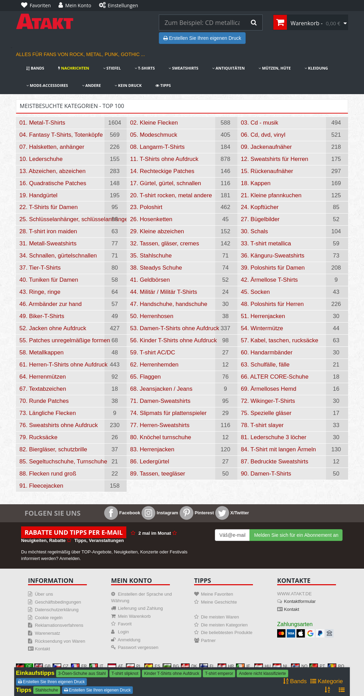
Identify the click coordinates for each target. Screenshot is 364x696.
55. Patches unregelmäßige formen (61, 340)
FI (206, 666)
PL (134, 666)
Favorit (125, 623)
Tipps (163, 85)
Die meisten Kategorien (224, 624)
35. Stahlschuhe (151, 255)
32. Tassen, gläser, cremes (164, 243)
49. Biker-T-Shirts (41, 316)
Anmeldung (129, 639)
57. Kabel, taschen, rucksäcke (279, 340)
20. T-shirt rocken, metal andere (171, 195)
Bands (35, 68)
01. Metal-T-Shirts (42, 122)
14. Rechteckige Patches (162, 171)
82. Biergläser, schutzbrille (53, 449)
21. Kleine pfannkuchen (271, 195)
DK (189, 666)
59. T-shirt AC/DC (152, 352)
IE (243, 666)
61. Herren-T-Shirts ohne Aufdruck (61, 364)
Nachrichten (73, 68)
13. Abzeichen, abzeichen (52, 171)
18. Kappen (256, 183)
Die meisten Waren (220, 617)
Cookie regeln (49, 617)
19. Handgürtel (38, 195)
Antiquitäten (228, 68)
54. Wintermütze (262, 328)
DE (24, 666)
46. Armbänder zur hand (50, 304)
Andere (91, 85)
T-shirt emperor (219, 673)
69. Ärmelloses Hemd (268, 389)
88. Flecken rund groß (47, 473)
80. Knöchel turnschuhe (160, 437)
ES (152, 666)
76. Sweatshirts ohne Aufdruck (58, 425)
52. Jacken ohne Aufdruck (52, 328)
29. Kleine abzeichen (157, 231)
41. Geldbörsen (150, 280)
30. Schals (254, 231)
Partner (208, 640)
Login (123, 631)
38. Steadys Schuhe (156, 267)
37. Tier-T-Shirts (40, 267)
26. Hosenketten (151, 219)
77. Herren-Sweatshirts (160, 425)
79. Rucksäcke (38, 437)
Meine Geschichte (219, 602)
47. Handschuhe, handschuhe (168, 304)
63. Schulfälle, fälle (265, 364)
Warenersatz (47, 633)
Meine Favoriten (217, 594)
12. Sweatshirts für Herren (274, 159)
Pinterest (197, 512)
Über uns (44, 594)
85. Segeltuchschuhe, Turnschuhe (61, 461)
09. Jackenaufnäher (266, 147)
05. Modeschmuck (153, 135)
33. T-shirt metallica (266, 243)
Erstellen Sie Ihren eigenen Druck (202, 38)
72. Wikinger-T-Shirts (268, 401)
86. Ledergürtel (149, 461)
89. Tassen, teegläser (157, 473)
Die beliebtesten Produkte (227, 632)
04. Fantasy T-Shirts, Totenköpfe (61, 135)
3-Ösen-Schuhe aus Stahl (82, 673)
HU (262, 666)
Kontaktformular (300, 601)
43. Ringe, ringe (39, 292)
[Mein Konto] (76, 5)
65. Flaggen (145, 376)
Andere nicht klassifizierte (262, 673)
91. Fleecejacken (41, 485)
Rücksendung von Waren (60, 641)
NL (280, 666)
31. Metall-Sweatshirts (47, 243)
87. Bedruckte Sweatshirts (274, 461)
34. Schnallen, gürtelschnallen (58, 255)
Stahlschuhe (46, 690)
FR (79, 666)
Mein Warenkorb (134, 616)
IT (96, 666)
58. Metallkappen (41, 352)
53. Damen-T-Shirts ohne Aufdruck (172, 328)
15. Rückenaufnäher (267, 171)
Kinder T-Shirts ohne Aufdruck (171, 673)
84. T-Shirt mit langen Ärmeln (278, 449)
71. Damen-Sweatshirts (160, 401)
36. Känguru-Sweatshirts (272, 255)
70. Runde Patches (44, 401)
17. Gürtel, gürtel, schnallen (165, 183)
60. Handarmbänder (266, 352)
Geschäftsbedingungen (58, 602)
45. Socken (255, 292)
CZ (61, 666)
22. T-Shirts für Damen (48, 207)
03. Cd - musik (259, 122)
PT (317, 666)
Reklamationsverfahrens (59, 625)
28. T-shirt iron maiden (48, 231)
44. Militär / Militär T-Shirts (163, 292)
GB (42, 666)
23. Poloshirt (146, 207)
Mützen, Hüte (274, 68)
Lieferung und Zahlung (140, 608)
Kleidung (316, 68)
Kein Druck (128, 85)
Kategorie (326, 681)
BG (171, 666)
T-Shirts (145, 68)
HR (226, 666)
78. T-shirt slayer (262, 425)
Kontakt (42, 648)
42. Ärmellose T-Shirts (269, 280)
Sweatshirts (183, 68)
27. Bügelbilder (260, 219)
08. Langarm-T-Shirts (157, 147)
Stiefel (112, 68)
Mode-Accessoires (47, 85)
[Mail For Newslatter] (232, 535)
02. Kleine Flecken (154, 122)
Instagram (160, 512)
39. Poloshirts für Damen (273, 267)
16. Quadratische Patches (52, 183)
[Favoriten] (37, 5)
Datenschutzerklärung (57, 609)
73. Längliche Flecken (47, 413)
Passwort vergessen (138, 647)
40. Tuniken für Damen (48, 280)
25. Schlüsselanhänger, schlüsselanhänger (61, 219)
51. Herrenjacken (263, 316)
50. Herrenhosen (151, 316)
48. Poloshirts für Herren (272, 304)
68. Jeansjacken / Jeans (161, 389)
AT (115, 666)
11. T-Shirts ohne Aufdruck (164, 159)
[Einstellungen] (120, 5)
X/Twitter (232, 512)
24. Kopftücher (260, 207)
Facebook (122, 512)
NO (299, 666)
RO (336, 666)
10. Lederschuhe (41, 159)
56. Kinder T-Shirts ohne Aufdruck (172, 340)
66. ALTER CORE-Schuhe (275, 376)
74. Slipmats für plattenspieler (168, 413)
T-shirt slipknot (124, 673)
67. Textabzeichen (42, 389)
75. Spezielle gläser (266, 413)
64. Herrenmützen (42, 376)
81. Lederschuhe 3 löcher (273, 437)
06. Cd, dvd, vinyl (263, 135)
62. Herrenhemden (154, 364)
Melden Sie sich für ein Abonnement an (296, 535)
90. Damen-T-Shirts (266, 473)
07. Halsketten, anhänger (51, 147)
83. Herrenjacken (152, 449)
